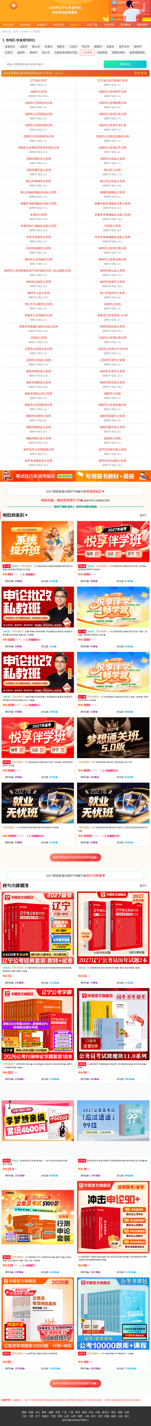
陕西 (80, 1416)
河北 (91, 1412)
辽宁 (37, 1416)
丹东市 (85, 46)
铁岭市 (33, 52)
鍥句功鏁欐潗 (16, 885)
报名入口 (75, 24)
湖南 (120, 1412)
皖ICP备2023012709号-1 (75, 1420)
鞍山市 (36, 46)
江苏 (24, 1416)
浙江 (126, 1416)
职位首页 (8, 24)
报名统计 (42, 24)
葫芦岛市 (124, 46)
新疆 (113, 1416)
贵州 (77, 1412)
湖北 (113, 1412)
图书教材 (126, 24)
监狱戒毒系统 (137, 52)
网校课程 (142, 24)
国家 (24, 1412)
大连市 (73, 46)
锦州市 (138, 46)
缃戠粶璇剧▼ (16, 515)
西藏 (106, 1416)
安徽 (31, 1412)
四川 (93, 1416)
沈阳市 (24, 46)
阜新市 (110, 46)
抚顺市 (98, 46)
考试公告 (59, 24)
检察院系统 (118, 52)
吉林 (126, 1412)
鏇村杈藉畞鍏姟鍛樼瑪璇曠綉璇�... (75, 857)
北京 (37, 1412)
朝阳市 (61, 46)
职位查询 (25, 24)
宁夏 (53, 1416)
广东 (64, 1412)
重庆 (44, 1412)
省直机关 (10, 46)
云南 (120, 1416)
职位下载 (92, 24)
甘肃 (57, 1412)
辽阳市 (9, 52)
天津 (100, 1416)
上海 (86, 1416)
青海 (60, 1416)
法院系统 (102, 52)
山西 (73, 1416)
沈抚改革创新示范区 (65, 52)
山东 (66, 1416)
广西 (71, 1412)
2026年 (24, 31)
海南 (84, 1412)
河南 (97, 1412)
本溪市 (48, 46)
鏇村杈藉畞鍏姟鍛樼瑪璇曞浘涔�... (75, 1383)
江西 (31, 1416)
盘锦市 (21, 52)
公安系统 (87, 52)
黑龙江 (105, 1412)
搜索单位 (125, 64)
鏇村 (143, 515)
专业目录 (109, 24)
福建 (51, 1412)
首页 (15, 31)
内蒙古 (45, 1416)
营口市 (46, 52)
